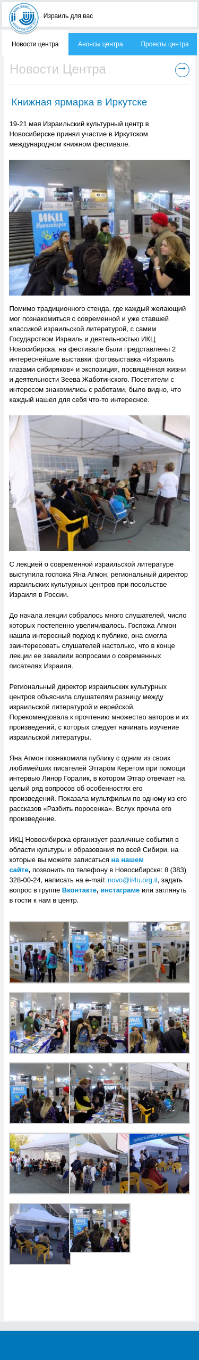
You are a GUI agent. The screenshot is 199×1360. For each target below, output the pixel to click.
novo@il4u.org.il (132, 880)
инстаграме (120, 890)
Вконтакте (79, 890)
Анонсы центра (100, 44)
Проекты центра (164, 44)
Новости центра (35, 44)
